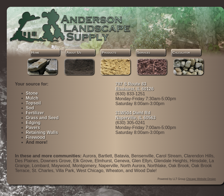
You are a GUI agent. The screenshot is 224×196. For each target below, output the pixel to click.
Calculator (181, 52)
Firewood (35, 137)
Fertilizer (35, 113)
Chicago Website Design (201, 178)
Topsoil (33, 103)
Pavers (33, 127)
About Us (74, 52)
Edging (33, 122)
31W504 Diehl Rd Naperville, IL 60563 (135, 115)
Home (35, 52)
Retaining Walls (42, 132)
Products (109, 52)
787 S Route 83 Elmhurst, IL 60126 (134, 86)
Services (143, 52)
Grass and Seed (42, 117)
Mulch (32, 98)
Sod (30, 108)
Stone (32, 93)
